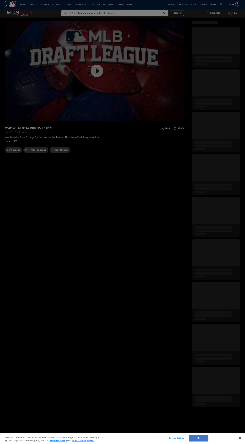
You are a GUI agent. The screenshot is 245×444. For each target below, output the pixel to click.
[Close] (240, 438)
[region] (122, 438)
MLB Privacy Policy (58, 440)
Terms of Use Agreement (83, 440)
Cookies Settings (176, 438)
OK (198, 438)
